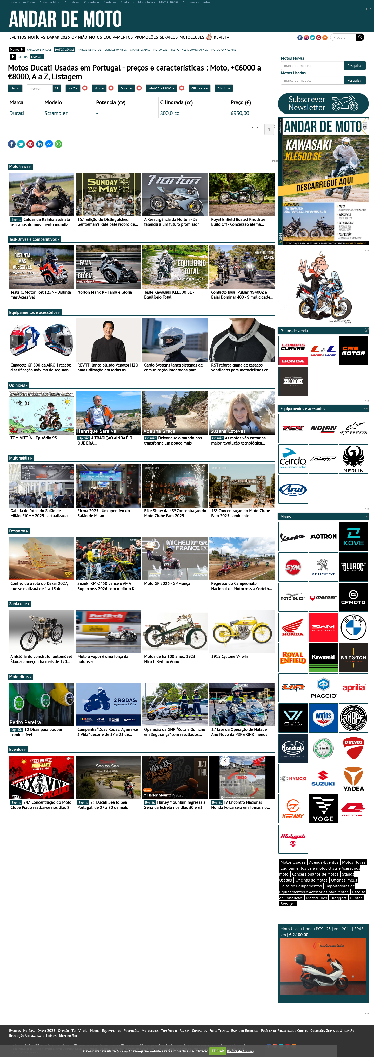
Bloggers (338, 897)
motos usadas (64, 49)
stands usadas (140, 49)
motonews (160, 49)
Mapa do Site (68, 1035)
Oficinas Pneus (344, 880)
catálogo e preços (39, 49)
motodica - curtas (223, 49)
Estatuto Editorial (244, 1030)
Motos (95, 37)
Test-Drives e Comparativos (34, 239)
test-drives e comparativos (189, 49)
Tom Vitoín (79, 1030)
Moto (99, 88)
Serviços (169, 37)
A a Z (73, 88)
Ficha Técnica (219, 1030)
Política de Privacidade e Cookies (284, 1030)
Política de (240, 1051)
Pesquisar (355, 65)
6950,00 (240, 113)
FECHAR (218, 1051)
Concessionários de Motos (315, 874)
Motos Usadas (292, 862)
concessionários (116, 49)
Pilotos (356, 897)
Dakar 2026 (58, 37)
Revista (221, 37)
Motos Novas (353, 862)
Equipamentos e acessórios (35, 312)
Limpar (15, 88)
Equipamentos (118, 37)
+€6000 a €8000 (162, 88)
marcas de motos (89, 49)
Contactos (199, 1030)
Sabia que (19, 603)
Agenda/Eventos (323, 862)
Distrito (224, 88)
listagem (36, 56)
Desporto (18, 530)
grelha (23, 56)
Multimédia (20, 458)
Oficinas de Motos (312, 880)
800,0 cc (169, 113)
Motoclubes (191, 37)
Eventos (17, 37)
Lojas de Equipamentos (301, 886)
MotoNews (20, 166)
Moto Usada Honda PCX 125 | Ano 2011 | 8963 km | (323, 960)
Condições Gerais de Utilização (332, 1030)
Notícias (36, 37)
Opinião (79, 37)
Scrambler (56, 113)
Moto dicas (20, 676)
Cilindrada (199, 88)
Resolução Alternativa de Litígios (32, 1035)
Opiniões (18, 385)
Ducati (126, 88)
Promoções (146, 37)
